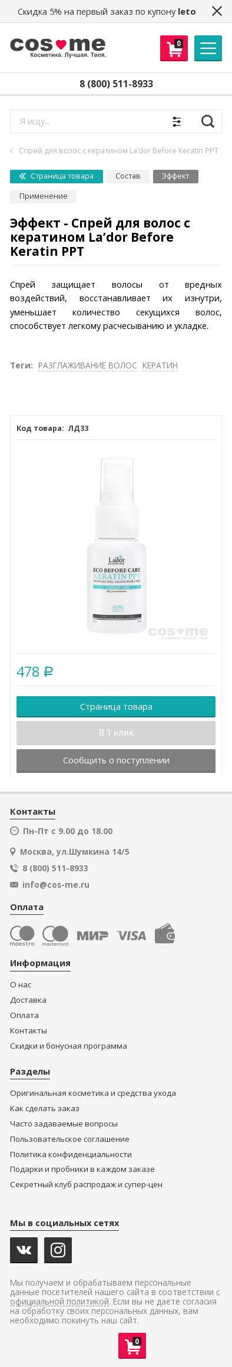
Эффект (175, 176)
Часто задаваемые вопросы (64, 1123)
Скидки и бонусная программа (68, 1046)
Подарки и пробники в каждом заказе (82, 1169)
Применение (43, 196)
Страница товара (56, 176)
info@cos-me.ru (56, 885)
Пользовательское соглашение (70, 1139)
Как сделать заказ (44, 1108)
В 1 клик (116, 732)
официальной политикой (59, 1302)
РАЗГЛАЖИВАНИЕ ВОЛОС (87, 365)
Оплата (24, 1015)
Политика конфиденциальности (71, 1154)
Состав (128, 176)
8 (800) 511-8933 (116, 83)
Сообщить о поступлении (116, 760)
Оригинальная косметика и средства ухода (93, 1093)
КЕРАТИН (160, 365)
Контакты (28, 1030)
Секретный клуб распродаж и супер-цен (86, 1184)
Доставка (28, 1000)
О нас (20, 984)
